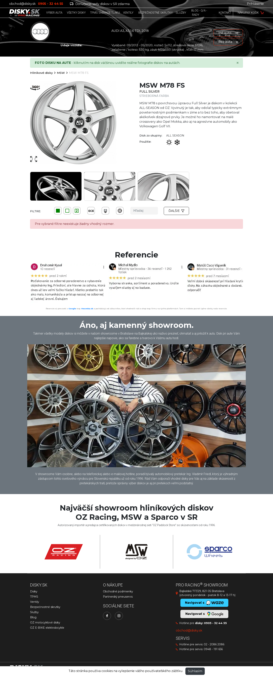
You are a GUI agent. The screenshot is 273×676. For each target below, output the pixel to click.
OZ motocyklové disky (45, 622)
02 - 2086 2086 (214, 644)
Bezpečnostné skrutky (45, 607)
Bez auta (228, 42)
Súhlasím (195, 671)
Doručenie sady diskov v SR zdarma (100, 4)
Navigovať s (204, 614)
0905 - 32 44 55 (215, 623)
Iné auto (228, 33)
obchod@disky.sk (22, 4)
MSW (61, 73)
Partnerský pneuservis (118, 596)
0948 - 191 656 (213, 649)
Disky (33, 591)
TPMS (34, 596)
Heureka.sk (87, 309)
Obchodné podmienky (118, 591)
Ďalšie (176, 211)
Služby (34, 612)
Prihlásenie (255, 4)
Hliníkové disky (41, 73)
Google (72, 309)
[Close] (237, 62)
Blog (33, 617)
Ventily (34, 602)
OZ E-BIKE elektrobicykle (47, 627)
